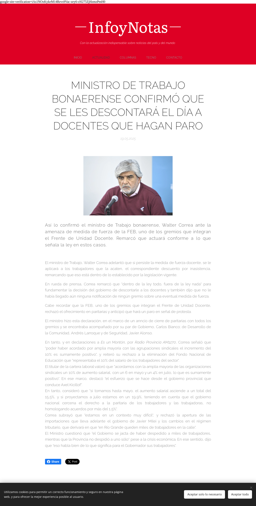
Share (53, 461)
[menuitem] (79, 58)
